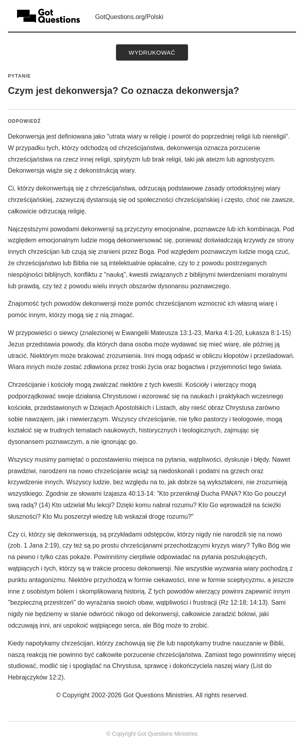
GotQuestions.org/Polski (129, 16)
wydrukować (152, 52)
